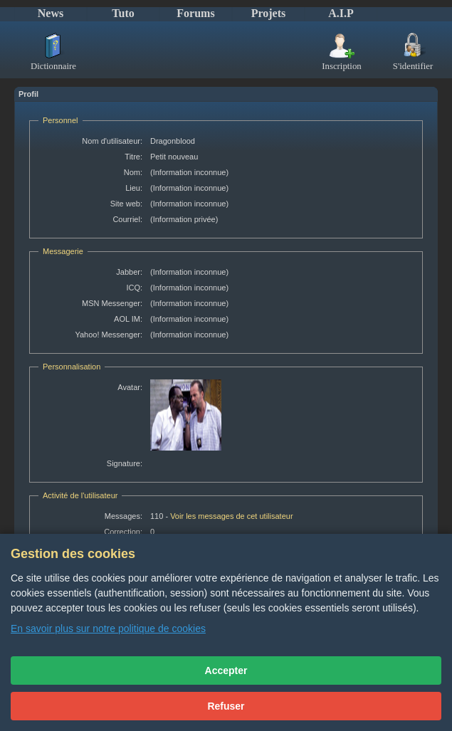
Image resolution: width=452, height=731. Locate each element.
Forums (195, 13)
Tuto (123, 13)
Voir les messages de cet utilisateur (231, 516)
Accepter (226, 670)
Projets (268, 13)
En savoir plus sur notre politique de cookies (108, 628)
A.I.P (341, 13)
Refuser (225, 706)
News (50, 13)
